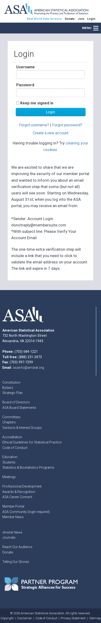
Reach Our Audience (17, 547)
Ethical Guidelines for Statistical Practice (32, 442)
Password (25, 85)
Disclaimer (24, 618)
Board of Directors (16, 402)
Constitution (11, 382)
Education (9, 457)
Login (91, 18)
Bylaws (7, 387)
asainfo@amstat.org (28, 367)
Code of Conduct (14, 448)
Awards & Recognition (18, 492)
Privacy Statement (73, 618)
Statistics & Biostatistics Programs (28, 467)
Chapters (9, 422)
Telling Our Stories (15, 562)
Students (9, 462)
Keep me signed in (36, 103)
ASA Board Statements (19, 408)
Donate (7, 552)
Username (25, 67)
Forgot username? (34, 125)
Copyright (7, 618)
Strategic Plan (12, 393)
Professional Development (22, 486)
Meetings (9, 477)
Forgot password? (67, 125)
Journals (9, 537)
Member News (13, 517)
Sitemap (95, 618)
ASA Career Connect (17, 497)
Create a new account (50, 133)
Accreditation (12, 437)
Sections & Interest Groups (22, 428)
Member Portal (13, 506)
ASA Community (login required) (26, 512)
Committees (11, 417)
